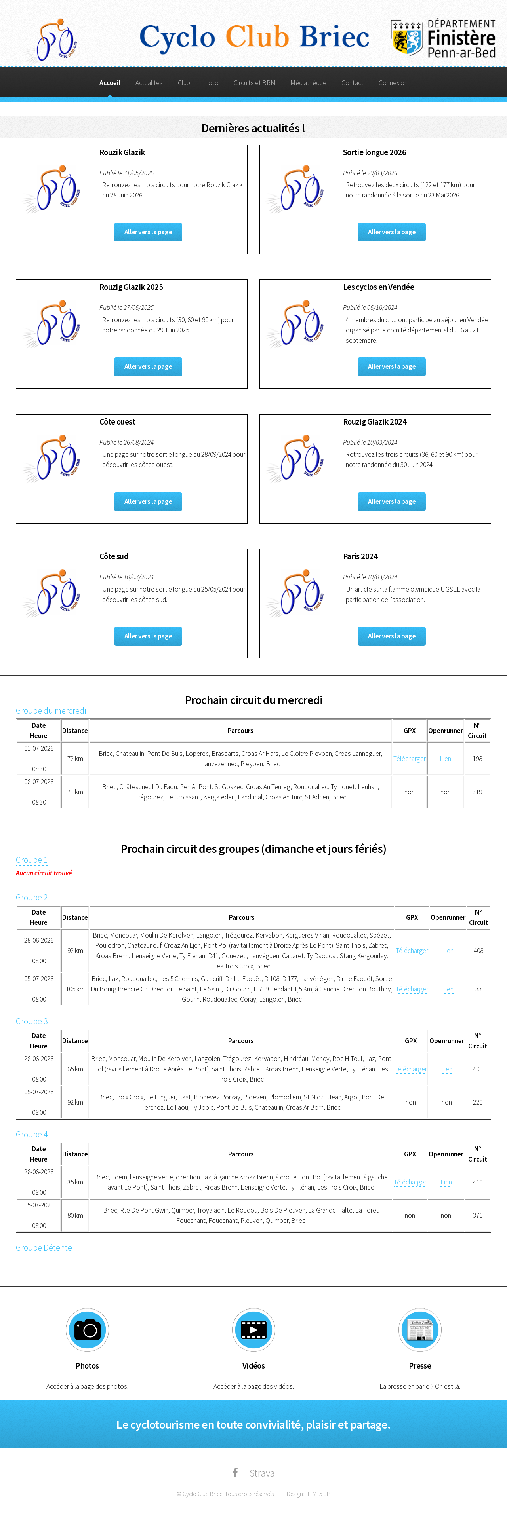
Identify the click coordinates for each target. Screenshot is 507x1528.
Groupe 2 (32, 897)
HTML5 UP (317, 1494)
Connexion (393, 82)
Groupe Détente (44, 1247)
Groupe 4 (32, 1134)
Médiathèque (308, 82)
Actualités (149, 82)
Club (184, 82)
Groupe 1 (32, 859)
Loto (212, 82)
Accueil (109, 82)
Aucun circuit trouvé (44, 873)
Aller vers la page (148, 232)
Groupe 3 (32, 1021)
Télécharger (409, 758)
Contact (352, 82)
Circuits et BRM (255, 82)
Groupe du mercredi (51, 710)
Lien (445, 758)
